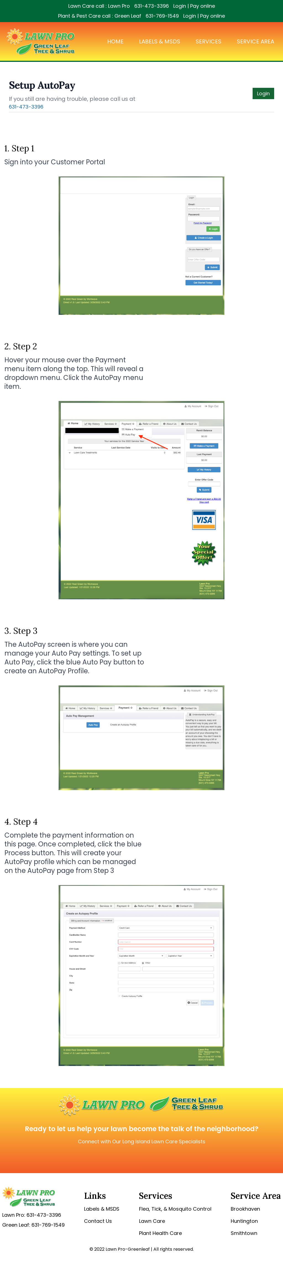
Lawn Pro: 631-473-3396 (31, 1214)
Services (208, 41)
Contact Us (98, 1221)
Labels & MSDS (159, 41)
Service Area (255, 41)
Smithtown (244, 1233)
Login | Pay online (194, 5)
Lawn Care (152, 1221)
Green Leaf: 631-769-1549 (33, 1224)
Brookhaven (245, 1208)
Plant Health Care (160, 1233)
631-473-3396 (151, 5)
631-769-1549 (162, 15)
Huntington (244, 1221)
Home (115, 41)
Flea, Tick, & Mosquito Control (175, 1208)
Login (263, 93)
